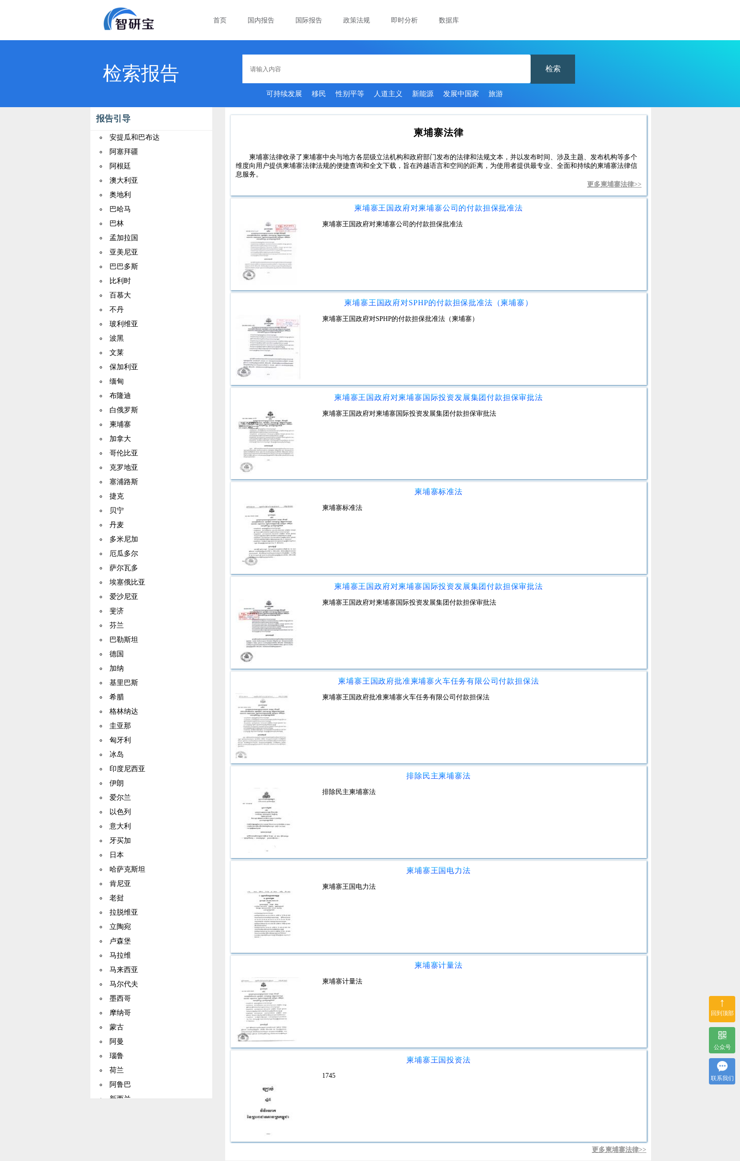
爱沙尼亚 (123, 596)
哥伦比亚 (123, 453)
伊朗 (116, 783)
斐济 (116, 611)
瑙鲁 (116, 1056)
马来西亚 (123, 969)
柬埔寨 (120, 424)
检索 (553, 69)
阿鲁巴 (120, 1084)
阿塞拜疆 (123, 151)
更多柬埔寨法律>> (614, 184)
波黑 (116, 338)
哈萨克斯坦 (127, 869)
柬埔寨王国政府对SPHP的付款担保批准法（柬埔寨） (438, 303)
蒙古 (116, 1027)
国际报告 (308, 20)
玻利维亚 (123, 324)
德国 (116, 654)
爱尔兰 (120, 797)
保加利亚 (123, 367)
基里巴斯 (123, 682)
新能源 (423, 94)
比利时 (120, 281)
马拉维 (120, 955)
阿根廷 (120, 166)
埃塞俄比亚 (127, 582)
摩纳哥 (120, 1013)
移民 (319, 94)
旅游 (496, 94)
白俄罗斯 (123, 410)
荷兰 (116, 1070)
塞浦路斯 (123, 482)
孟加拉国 (123, 238)
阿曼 (116, 1041)
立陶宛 (120, 926)
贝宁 (116, 510)
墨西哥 (120, 998)
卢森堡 (120, 941)
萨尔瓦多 (123, 568)
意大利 (120, 826)
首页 (220, 20)
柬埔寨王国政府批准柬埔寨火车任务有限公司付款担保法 (438, 681)
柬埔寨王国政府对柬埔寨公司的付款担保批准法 (438, 208)
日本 (116, 855)
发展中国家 (461, 94)
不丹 (116, 309)
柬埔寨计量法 (438, 965)
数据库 (449, 20)
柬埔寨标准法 (438, 491)
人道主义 (388, 94)
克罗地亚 (123, 467)
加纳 (116, 668)
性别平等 (350, 94)
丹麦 (116, 525)
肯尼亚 (120, 883)
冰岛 (116, 754)
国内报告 (261, 20)
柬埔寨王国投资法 (438, 1060)
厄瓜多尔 (123, 553)
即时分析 (404, 20)
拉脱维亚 (123, 912)
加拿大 (120, 438)
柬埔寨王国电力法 (438, 870)
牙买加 (120, 840)
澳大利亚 (123, 180)
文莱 (116, 352)
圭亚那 (120, 726)
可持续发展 (284, 94)
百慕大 (120, 295)
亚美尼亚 (123, 252)
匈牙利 (120, 740)
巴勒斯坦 (123, 639)
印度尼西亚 (127, 769)
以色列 (120, 812)
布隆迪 (120, 395)
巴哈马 (120, 209)
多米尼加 (123, 539)
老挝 (116, 898)
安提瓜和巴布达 (134, 137)
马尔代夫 (123, 984)
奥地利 (120, 195)
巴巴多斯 (123, 266)
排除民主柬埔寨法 (438, 776)
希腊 (116, 697)
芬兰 (116, 625)
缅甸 (116, 381)
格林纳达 (123, 711)
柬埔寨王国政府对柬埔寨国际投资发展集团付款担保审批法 (438, 397)
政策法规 (356, 20)
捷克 (116, 496)
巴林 (116, 223)
